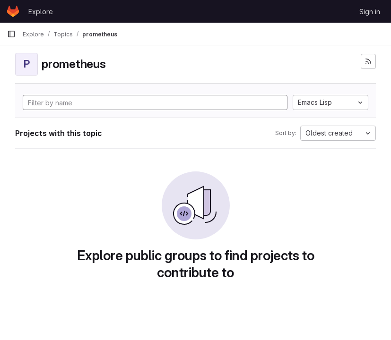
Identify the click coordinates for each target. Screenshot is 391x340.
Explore (40, 12)
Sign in (369, 12)
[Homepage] (13, 11)
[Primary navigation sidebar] (11, 34)
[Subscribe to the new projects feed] (368, 61)
